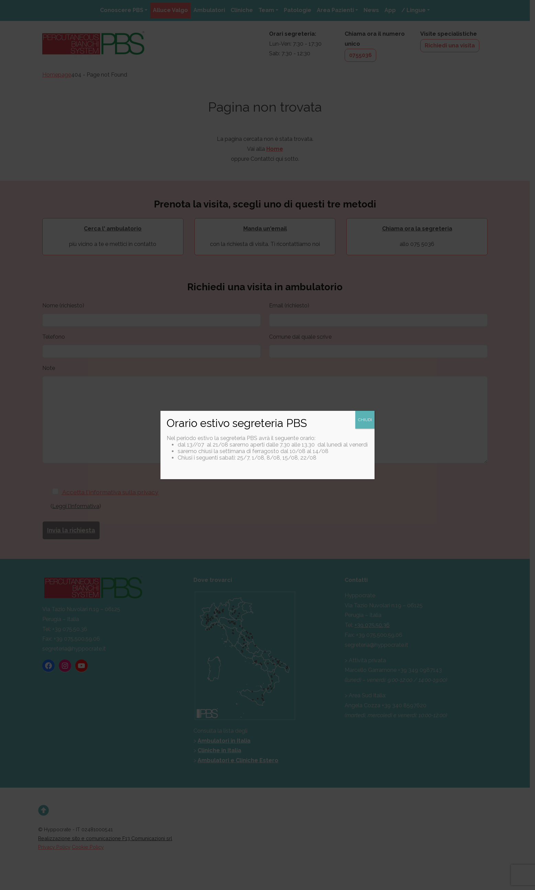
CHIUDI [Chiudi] (365, 419)
